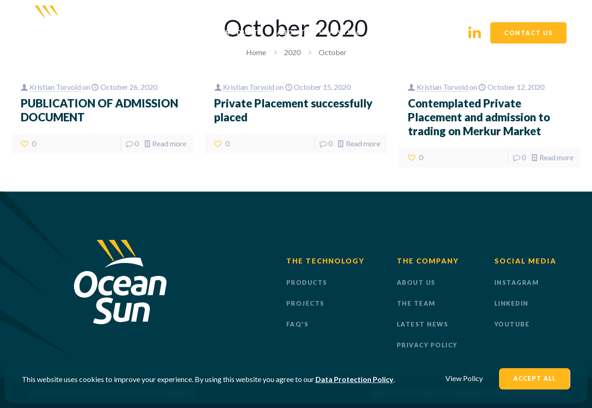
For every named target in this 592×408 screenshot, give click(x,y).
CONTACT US (528, 33)
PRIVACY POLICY (427, 345)
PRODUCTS (306, 282)
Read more (169, 143)
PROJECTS (305, 303)
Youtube (512, 324)
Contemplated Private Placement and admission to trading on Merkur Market (479, 117)
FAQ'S (297, 324)
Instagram (516, 282)
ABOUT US (416, 282)
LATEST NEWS (423, 324)
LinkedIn (511, 303)
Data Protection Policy (354, 379)
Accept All (534, 378)
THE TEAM (416, 303)
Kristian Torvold (55, 86)
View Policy (464, 378)
